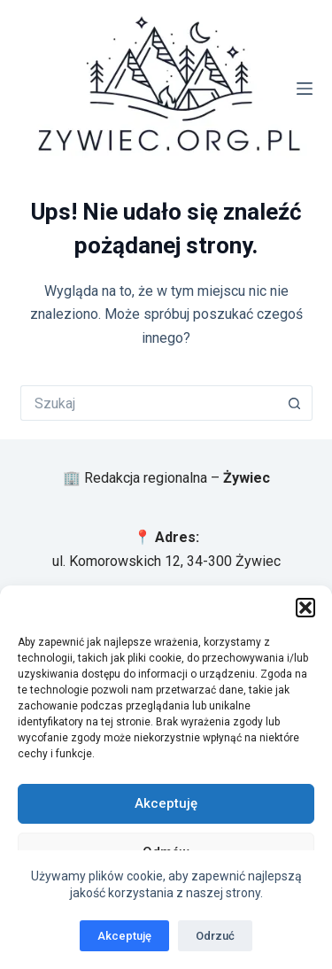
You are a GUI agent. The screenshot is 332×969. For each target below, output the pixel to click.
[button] (305, 607)
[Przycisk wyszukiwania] (295, 403)
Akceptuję (166, 803)
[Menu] (305, 89)
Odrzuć (215, 935)
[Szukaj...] (148, 403)
